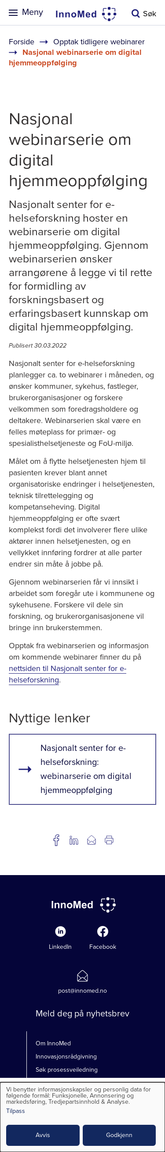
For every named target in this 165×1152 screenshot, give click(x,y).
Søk (149, 13)
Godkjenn (119, 1135)
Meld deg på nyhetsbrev (82, 1013)
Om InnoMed (53, 1043)
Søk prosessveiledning (67, 1069)
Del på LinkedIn (74, 840)
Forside (21, 42)
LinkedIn (60, 947)
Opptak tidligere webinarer (99, 42)
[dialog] (82, 1117)
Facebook (102, 947)
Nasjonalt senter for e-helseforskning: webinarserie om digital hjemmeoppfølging (86, 769)
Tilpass (15, 1111)
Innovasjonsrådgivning (66, 1056)
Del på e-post (91, 840)
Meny (32, 12)
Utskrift (109, 840)
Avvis (43, 1135)
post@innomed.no (82, 990)
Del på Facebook (56, 840)
